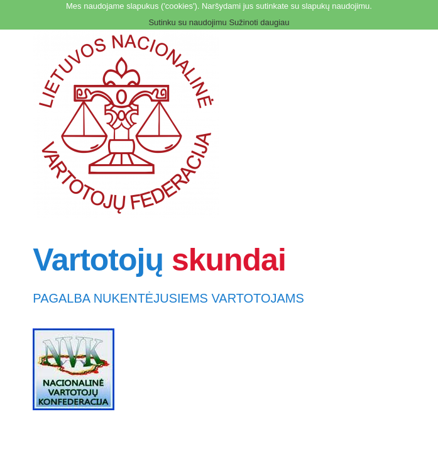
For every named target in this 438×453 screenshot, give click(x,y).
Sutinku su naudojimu (187, 22)
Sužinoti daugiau (259, 22)
